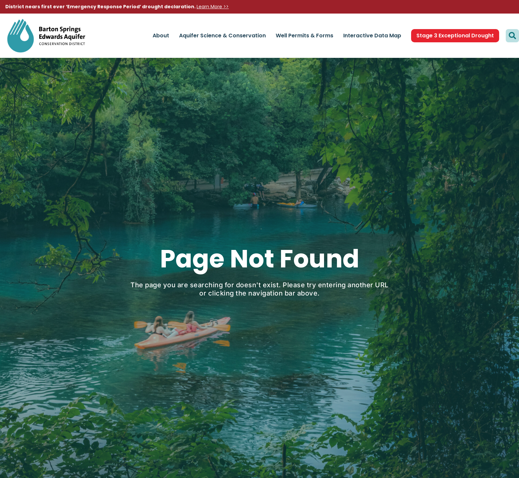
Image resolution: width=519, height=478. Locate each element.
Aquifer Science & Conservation (222, 35)
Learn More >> (213, 6)
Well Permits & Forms (304, 35)
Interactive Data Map (372, 35)
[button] (512, 35)
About (161, 35)
